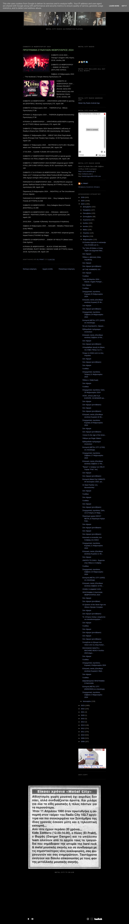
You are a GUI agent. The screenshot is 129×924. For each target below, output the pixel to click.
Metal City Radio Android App (89, 103)
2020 (83, 715)
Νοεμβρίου (87, 210)
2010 (83, 735)
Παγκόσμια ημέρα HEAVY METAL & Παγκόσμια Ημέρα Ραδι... (93, 518)
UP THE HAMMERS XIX (91, 269)
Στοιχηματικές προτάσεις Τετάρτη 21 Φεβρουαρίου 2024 (92, 374)
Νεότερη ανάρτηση (30, 269)
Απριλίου (86, 233)
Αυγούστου (87, 220)
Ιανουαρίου (87, 701)
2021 (83, 712)
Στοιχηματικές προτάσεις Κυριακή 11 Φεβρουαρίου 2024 (92, 545)
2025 (83, 201)
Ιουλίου (86, 223)
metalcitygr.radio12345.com (91, 176)
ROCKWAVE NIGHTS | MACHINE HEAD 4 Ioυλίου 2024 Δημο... (93, 650)
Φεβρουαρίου (88, 239)
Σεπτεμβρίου (88, 216)
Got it (124, 6)
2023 (83, 705)
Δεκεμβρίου (87, 207)
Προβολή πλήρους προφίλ (89, 187)
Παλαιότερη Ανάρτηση (67, 269)
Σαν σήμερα (86, 254)
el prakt (84, 183)
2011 (83, 732)
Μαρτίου (86, 236)
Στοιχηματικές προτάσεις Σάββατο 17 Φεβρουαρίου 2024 (92, 455)
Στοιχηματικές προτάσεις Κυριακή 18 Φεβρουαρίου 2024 (92, 422)
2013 (83, 725)
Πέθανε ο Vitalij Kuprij (90, 380)
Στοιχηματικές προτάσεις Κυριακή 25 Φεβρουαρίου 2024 (92, 294)
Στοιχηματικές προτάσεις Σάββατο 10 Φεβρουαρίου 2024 (92, 571)
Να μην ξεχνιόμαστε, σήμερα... (93, 326)
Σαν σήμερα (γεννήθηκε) (91, 601)
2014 (83, 722)
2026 (83, 197)
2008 (83, 741)
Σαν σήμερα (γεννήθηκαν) (91, 266)
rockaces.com (86, 174)
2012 (83, 728)
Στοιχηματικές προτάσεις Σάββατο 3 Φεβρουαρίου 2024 (92, 694)
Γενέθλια (85, 276)
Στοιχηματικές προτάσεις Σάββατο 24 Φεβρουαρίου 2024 (92, 314)
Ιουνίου (86, 226)
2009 (83, 738)
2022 (83, 709)
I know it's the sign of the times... (94, 435)
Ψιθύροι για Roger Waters (91, 438)
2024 (83, 204)
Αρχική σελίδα (47, 269)
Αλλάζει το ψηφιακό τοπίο (91, 589)
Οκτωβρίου (87, 213)
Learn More (114, 6)
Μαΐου (85, 230)
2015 (83, 719)
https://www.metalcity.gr (86, 171)
